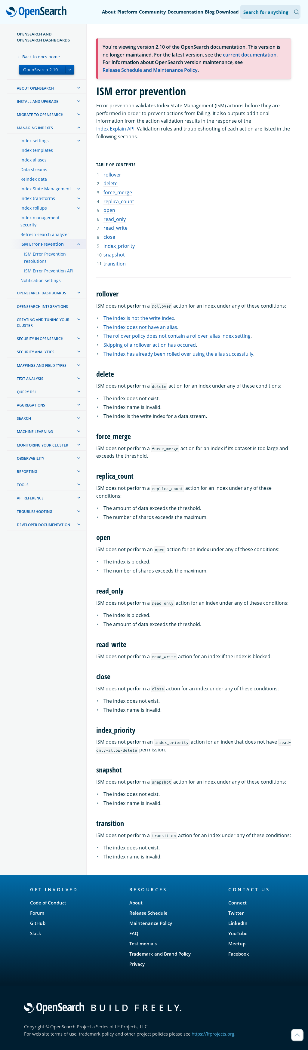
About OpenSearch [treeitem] (35, 88)
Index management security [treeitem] (40, 221)
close (109, 237)
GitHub (37, 923)
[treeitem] (79, 88)
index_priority (119, 246)
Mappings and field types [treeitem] (41, 365)
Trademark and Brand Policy (160, 954)
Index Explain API (115, 128)
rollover (112, 174)
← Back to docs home (38, 57)
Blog (209, 12)
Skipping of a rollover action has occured (149, 345)
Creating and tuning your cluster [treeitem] (43, 322)
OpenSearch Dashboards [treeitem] (41, 293)
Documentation (185, 12)
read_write (115, 228)
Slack (35, 933)
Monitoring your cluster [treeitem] (42, 445)
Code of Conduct (48, 903)
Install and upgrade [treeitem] (37, 101)
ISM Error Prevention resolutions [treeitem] (45, 257)
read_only (114, 219)
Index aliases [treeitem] (33, 160)
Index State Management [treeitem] (45, 189)
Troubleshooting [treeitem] (34, 511)
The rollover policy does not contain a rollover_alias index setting (177, 336)
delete (110, 183)
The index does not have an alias (140, 327)
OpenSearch (38, 12)
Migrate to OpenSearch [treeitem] (40, 114)
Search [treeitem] (24, 418)
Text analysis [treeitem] (30, 378)
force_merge (117, 192)
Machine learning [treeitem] (35, 431)
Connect (237, 903)
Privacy (137, 964)
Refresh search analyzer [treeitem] (44, 234)
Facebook (238, 954)
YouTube (238, 933)
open (109, 210)
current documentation (249, 54)
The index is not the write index (138, 318)
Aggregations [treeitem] (31, 405)
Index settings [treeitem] (34, 140)
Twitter (236, 913)
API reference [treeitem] (30, 498)
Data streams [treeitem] (33, 169)
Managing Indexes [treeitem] (35, 127)
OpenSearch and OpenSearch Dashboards (43, 37)
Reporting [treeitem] (27, 471)
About (109, 12)
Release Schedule (148, 913)
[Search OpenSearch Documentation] (270, 12)
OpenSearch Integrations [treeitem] (42, 306)
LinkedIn (238, 923)
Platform (127, 12)
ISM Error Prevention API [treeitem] (48, 271)
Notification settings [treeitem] (40, 280)
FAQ (133, 933)
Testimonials (143, 944)
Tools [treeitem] (23, 484)
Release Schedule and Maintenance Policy (150, 70)
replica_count (118, 201)
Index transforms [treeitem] (37, 198)
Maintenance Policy (150, 923)
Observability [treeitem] (30, 458)
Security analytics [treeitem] (35, 352)
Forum (37, 913)
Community (152, 12)
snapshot (114, 254)
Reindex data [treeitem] (33, 179)
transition (114, 263)
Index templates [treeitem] (36, 150)
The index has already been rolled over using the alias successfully (178, 354)
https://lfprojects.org (213, 1034)
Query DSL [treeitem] (27, 392)
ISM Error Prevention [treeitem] (42, 244)
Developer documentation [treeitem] (43, 524)
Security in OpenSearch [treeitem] (40, 338)
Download (227, 12)
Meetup (236, 944)
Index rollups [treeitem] (33, 208)
